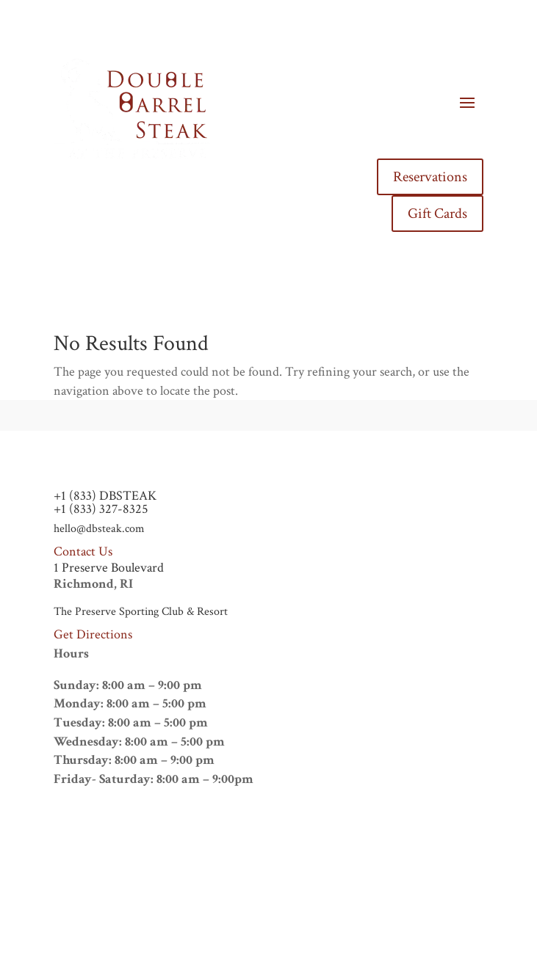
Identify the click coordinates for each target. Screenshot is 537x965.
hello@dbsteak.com (99, 528)
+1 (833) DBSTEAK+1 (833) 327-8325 (105, 502)
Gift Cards (437, 213)
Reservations (430, 176)
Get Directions (93, 634)
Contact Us (83, 551)
